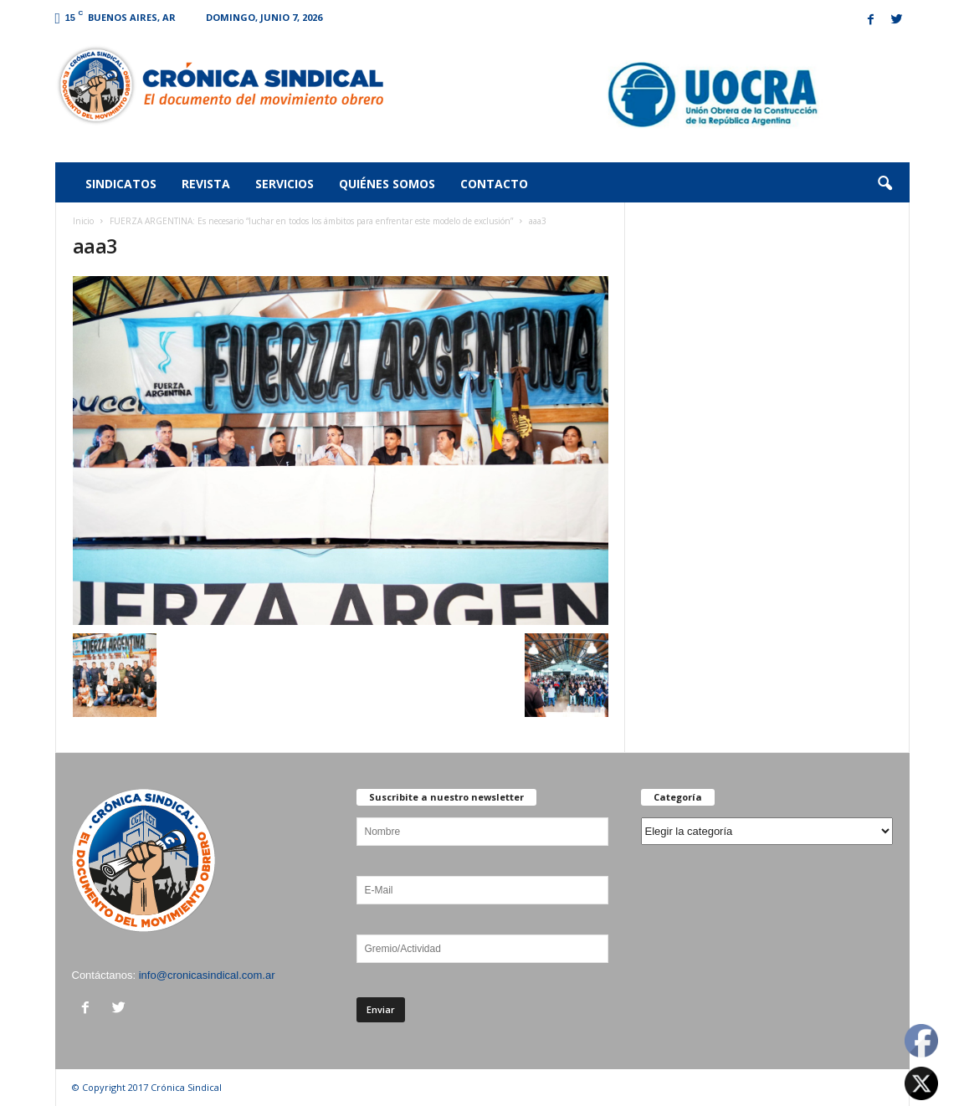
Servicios (284, 184)
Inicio (83, 221)
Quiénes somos (387, 184)
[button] (884, 184)
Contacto (494, 184)
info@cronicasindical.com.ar (207, 975)
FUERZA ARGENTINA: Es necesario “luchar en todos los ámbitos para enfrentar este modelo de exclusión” (311, 221)
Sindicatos (120, 184)
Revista (206, 184)
